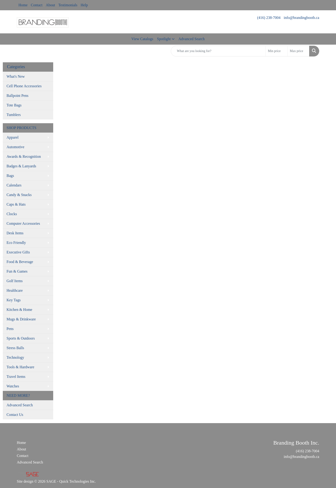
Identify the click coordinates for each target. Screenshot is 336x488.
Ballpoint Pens (17, 96)
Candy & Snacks (19, 195)
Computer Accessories (23, 223)
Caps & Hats (16, 204)
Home (23, 5)
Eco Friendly (16, 243)
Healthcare (15, 290)
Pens (10, 329)
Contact (36, 5)
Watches (13, 386)
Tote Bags (14, 105)
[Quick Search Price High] (298, 51)
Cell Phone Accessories (24, 86)
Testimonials (67, 5)
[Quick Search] (218, 51)
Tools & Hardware (20, 367)
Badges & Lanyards (21, 166)
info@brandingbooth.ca (301, 18)
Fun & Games (17, 271)
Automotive (15, 147)
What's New (16, 76)
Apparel (13, 137)
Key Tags (14, 300)
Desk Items (15, 233)
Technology (15, 357)
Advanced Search (191, 39)
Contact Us (15, 415)
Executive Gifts (18, 252)
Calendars (14, 185)
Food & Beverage (20, 262)
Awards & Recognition (24, 156)
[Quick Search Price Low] (276, 51)
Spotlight (164, 39)
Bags (10, 176)
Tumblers (14, 115)
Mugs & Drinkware (21, 319)
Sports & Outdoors (21, 338)
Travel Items (16, 377)
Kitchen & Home (19, 310)
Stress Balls (15, 348)
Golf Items (15, 281)
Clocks (12, 214)
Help (84, 5)
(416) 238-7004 (268, 18)
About (50, 5)
